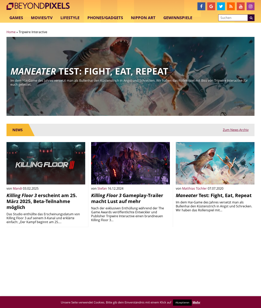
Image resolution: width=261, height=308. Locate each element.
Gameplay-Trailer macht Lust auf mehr (127, 198)
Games (16, 17)
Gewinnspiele (177, 17)
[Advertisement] (45, 257)
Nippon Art (143, 17)
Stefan (102, 188)
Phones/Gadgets (105, 17)
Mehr (196, 302)
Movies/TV (42, 17)
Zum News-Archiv (236, 130)
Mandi (18, 188)
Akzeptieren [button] (182, 302)
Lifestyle (70, 17)
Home (11, 32)
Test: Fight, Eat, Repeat (214, 195)
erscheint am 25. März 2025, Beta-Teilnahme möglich (41, 201)
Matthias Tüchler (195, 188)
